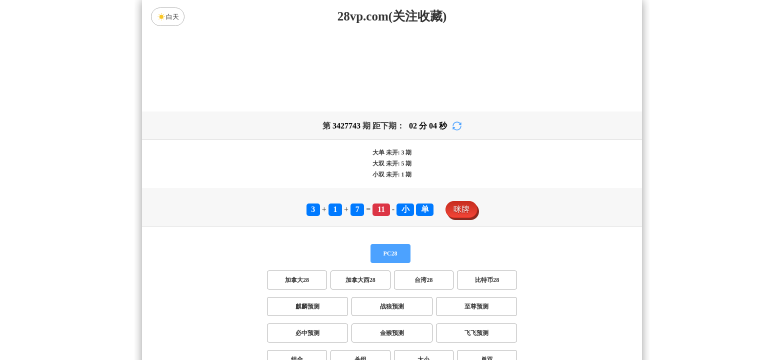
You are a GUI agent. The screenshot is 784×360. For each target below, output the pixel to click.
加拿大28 (297, 280)
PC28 (391, 253)
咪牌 (462, 209)
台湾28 (423, 280)
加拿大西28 (361, 280)
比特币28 (487, 280)
